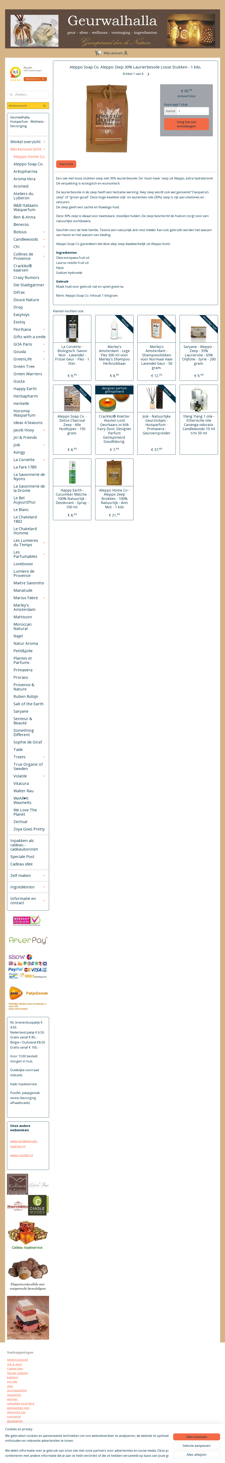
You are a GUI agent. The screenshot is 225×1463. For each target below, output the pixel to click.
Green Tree (24, 366)
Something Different (23, 732)
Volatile (29, 776)
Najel (18, 636)
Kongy (19, 452)
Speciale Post (22, 856)
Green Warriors (27, 373)
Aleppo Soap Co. (28, 164)
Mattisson (22, 616)
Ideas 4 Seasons (28, 422)
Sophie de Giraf (27, 742)
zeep (10, 1386)
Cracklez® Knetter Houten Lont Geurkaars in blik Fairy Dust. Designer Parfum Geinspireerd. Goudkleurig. (114, 429)
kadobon (12, 1377)
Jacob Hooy (29, 430)
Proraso (20, 677)
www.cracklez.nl (21, 1155)
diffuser (11, 1438)
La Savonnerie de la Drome (29, 488)
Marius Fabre (29, 597)
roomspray (14, 1416)
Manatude (22, 590)
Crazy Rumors (26, 277)
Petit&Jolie (23, 650)
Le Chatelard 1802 (25, 519)
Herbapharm (25, 396)
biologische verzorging (21, 1434)
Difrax (19, 292)
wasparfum (14, 1395)
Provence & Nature (23, 687)
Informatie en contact (28, 900)
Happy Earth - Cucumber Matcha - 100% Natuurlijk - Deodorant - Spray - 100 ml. (72, 498)
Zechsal (20, 821)
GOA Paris (29, 344)
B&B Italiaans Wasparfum (25, 207)
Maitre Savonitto (28, 583)
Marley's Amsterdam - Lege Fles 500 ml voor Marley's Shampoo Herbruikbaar (114, 355)
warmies (12, 1399)
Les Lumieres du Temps (29, 542)
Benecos (21, 224)
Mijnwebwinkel (174, 1455)
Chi (29, 246)
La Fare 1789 (24, 467)
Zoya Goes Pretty (29, 829)
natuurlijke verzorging (20, 1403)
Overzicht (66, 164)
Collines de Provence (29, 256)
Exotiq (19, 322)
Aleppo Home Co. (29, 156)
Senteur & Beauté (22, 721)
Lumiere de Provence (23, 573)
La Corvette (29, 459)
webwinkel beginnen (140, 1455)
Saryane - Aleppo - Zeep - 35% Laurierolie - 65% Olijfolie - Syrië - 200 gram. (199, 355)
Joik (29, 444)
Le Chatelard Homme (25, 531)
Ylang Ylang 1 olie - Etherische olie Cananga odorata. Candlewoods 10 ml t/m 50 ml (199, 424)
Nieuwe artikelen (17, 1373)
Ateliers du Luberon (23, 196)
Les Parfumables (29, 554)
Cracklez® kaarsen (22, 268)
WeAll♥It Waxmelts (22, 800)
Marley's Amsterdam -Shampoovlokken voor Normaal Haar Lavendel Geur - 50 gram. (157, 357)
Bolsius (29, 231)
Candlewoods (29, 239)
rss (124, 1455)
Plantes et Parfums (22, 660)
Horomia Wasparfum (24, 413)
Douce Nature (26, 299)
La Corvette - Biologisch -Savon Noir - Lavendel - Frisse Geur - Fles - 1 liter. (72, 355)
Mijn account (116, 53)
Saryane (20, 711)
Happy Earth (25, 388)
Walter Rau (23, 790)
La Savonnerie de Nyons (29, 476)
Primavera (22, 670)
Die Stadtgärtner (28, 284)
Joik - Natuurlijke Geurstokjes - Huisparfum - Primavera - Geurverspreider (157, 424)
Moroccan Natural (22, 626)
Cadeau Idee (15, 1368)
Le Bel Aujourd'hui (24, 500)
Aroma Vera (24, 178)
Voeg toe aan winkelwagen (186, 124)
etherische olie (16, 1412)
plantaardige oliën (18, 1408)
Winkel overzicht (28, 141)
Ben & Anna (24, 217)
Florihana (29, 329)
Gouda (29, 351)
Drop (18, 307)
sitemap (116, 1455)
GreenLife (29, 359)
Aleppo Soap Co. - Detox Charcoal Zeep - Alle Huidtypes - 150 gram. (72, 424)
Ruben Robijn (25, 696)
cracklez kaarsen (17, 1425)
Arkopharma (25, 171)
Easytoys (21, 314)
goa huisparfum (17, 1390)
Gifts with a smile (29, 336)
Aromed (20, 186)
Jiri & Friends (25, 437)
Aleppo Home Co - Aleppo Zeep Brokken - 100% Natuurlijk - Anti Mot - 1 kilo (114, 498)
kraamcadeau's (16, 1430)
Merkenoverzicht (28, 149)
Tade (18, 749)
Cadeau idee (21, 864)
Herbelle (21, 403)
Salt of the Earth (28, 703)
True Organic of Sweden (28, 766)
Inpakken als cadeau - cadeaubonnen (24, 845)
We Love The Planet (25, 812)
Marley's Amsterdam (24, 607)
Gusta (19, 381)
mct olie (12, 1381)
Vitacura (21, 783)
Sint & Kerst (14, 1364)
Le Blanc (21, 509)
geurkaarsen (15, 1421)
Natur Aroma (25, 643)
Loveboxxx (23, 563)
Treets (29, 756)
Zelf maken (28, 875)
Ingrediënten (28, 887)
